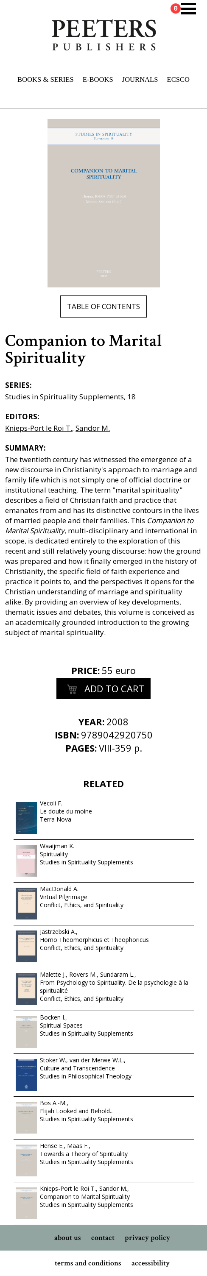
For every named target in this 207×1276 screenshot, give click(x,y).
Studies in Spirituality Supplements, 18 (70, 396)
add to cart (103, 689)
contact (103, 1238)
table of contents (103, 306)
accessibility (150, 1263)
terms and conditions (88, 1263)
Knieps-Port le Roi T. (38, 428)
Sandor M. (93, 428)
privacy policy (147, 1238)
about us (67, 1238)
